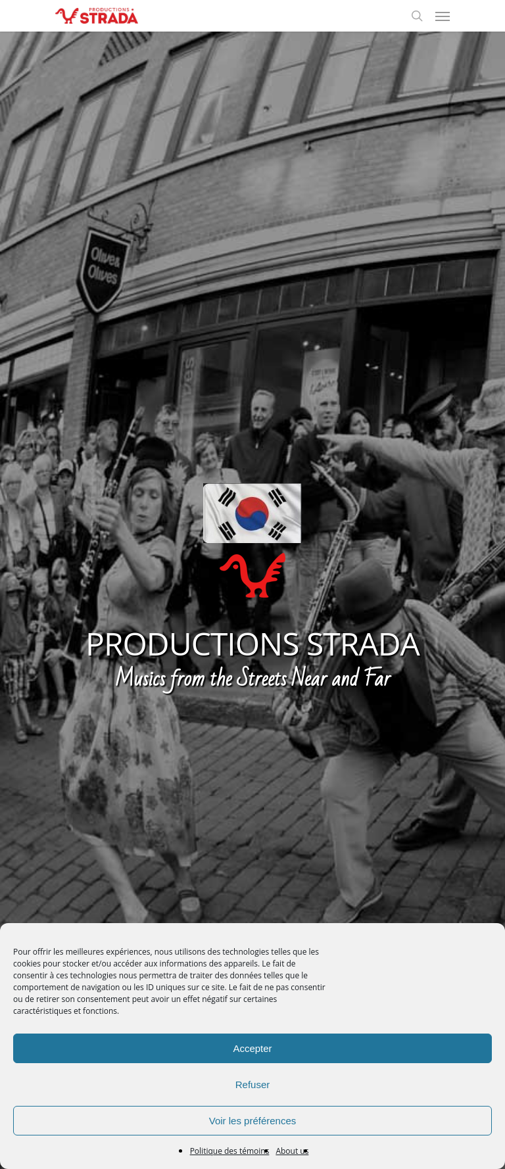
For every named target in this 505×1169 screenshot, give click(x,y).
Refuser (252, 1084)
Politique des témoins (230, 1151)
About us (292, 1151)
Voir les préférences (253, 1120)
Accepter (252, 1048)
